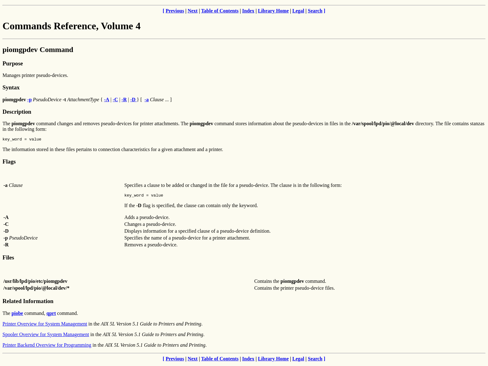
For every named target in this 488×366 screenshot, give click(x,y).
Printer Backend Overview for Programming (46, 346)
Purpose (12, 63)
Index (248, 10)
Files (8, 259)
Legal (298, 10)
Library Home (273, 10)
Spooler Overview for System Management (45, 336)
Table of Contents (219, 10)
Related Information (28, 303)
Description (16, 111)
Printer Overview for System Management (44, 325)
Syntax (11, 87)
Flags (9, 162)
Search (315, 10)
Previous (175, 10)
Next (193, 10)
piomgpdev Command (37, 49)
